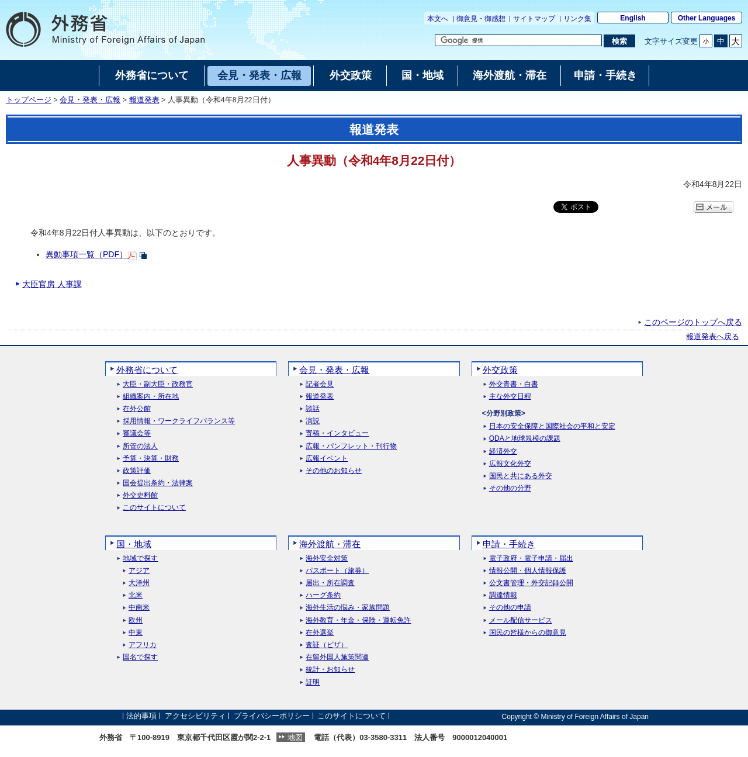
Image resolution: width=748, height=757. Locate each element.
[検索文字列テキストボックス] (518, 40)
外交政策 (500, 370)
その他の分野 (510, 488)
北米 (136, 595)
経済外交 (503, 451)
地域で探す (140, 558)
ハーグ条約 (323, 595)
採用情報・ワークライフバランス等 (179, 421)
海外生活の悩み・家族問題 (348, 607)
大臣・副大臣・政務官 (158, 384)
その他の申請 (510, 607)
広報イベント (327, 458)
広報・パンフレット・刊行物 (351, 446)
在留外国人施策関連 (337, 657)
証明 (313, 682)
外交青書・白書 (513, 384)
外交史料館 (140, 495)
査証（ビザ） (327, 645)
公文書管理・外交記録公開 (531, 583)
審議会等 (137, 433)
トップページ (28, 100)
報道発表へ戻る (712, 337)
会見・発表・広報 (90, 100)
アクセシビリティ (195, 716)
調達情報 (503, 595)
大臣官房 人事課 (52, 284)
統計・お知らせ (330, 669)
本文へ (437, 19)
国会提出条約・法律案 (158, 483)
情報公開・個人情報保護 (527, 571)
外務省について (147, 370)
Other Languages (707, 18)
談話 (313, 409)
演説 (313, 421)
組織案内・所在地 (151, 396)
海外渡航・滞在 (330, 544)
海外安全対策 (327, 558)
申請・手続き (509, 544)
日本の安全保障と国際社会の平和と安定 (552, 426)
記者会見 (320, 384)
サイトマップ (534, 19)
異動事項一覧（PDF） (86, 254)
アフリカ (143, 645)
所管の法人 (140, 446)
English (632, 18)
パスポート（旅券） (337, 571)
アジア (139, 571)
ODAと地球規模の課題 (524, 439)
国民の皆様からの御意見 (527, 633)
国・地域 (133, 544)
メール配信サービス (520, 620)
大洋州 (139, 583)
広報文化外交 (510, 464)
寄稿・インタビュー (337, 433)
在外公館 (137, 409)
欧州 (136, 620)
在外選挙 (320, 633)
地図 (295, 737)
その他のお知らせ (334, 471)
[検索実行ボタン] (619, 40)
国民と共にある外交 (520, 476)
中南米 (139, 607)
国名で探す (140, 657)
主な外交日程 (510, 396)
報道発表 (144, 100)
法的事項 (141, 716)
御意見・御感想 (480, 19)
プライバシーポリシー (272, 716)
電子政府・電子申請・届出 (531, 558)
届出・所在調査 (330, 583)
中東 (136, 633)
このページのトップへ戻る (693, 322)
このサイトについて (154, 507)
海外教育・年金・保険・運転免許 (358, 620)
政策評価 (137, 471)
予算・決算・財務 (151, 458)
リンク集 (577, 19)
